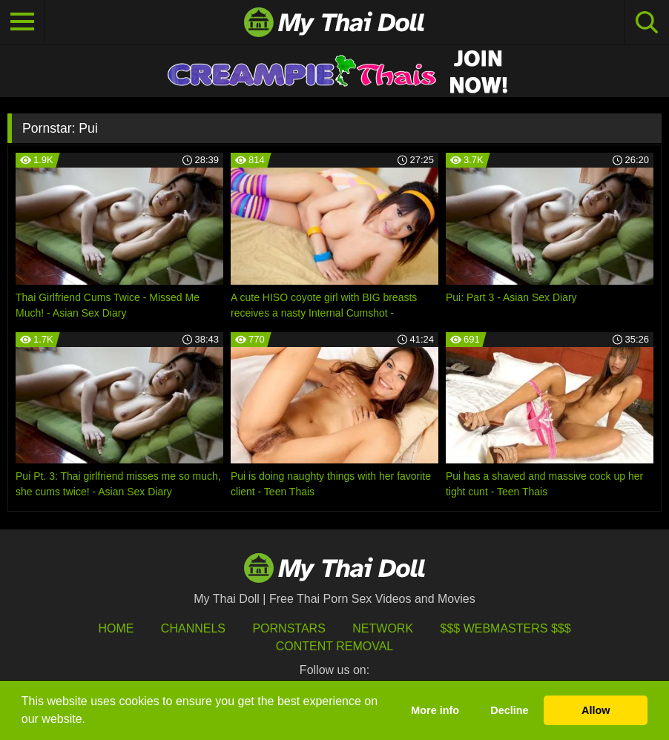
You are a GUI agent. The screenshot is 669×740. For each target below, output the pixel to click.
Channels (193, 628)
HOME (116, 628)
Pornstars (288, 628)
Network (382, 628)
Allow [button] (595, 710)
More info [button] (435, 710)
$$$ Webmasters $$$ (506, 628)
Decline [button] (509, 710)
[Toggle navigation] (22, 22)
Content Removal (335, 646)
